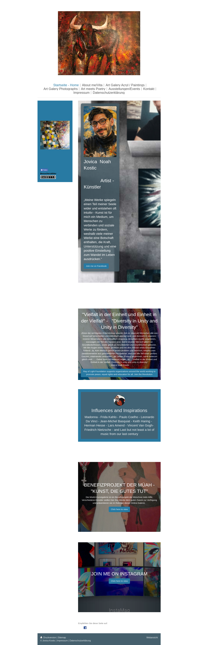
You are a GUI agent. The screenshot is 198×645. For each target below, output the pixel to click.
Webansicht (152, 637)
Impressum (62, 640)
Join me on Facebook (96, 266)
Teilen (44, 170)
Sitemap (62, 637)
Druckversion (48, 637)
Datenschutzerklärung (80, 640)
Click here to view (119, 509)
